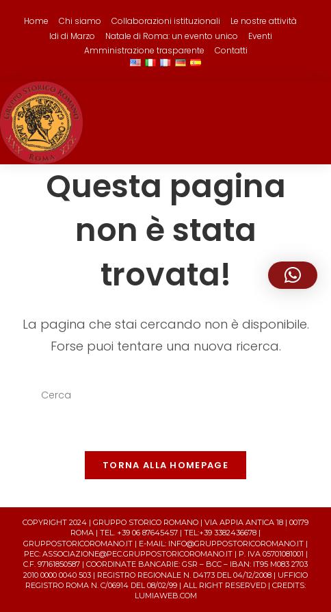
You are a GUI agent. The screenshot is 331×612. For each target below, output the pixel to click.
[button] (292, 275)
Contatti (231, 50)
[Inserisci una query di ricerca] (165, 395)
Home (36, 21)
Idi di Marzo (72, 36)
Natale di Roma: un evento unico (171, 36)
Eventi (260, 36)
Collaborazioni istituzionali (165, 21)
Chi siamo (80, 21)
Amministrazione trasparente (144, 50)
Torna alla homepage (165, 465)
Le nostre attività (263, 21)
